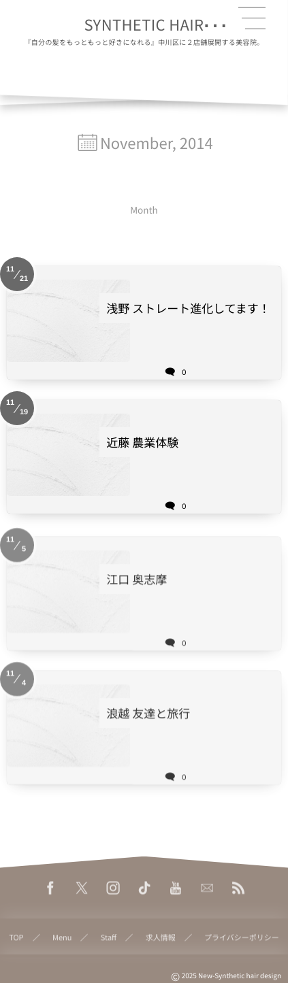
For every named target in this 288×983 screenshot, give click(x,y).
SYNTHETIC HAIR (144, 24)
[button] (252, 18)
